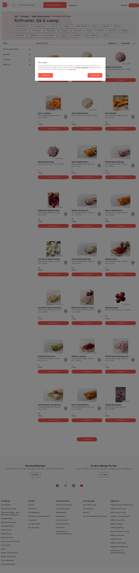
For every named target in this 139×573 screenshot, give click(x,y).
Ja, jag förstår (94, 75)
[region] (70, 69)
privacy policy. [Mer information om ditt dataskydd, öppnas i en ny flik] (72, 69)
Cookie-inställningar (82, 67)
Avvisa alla (45, 75)
